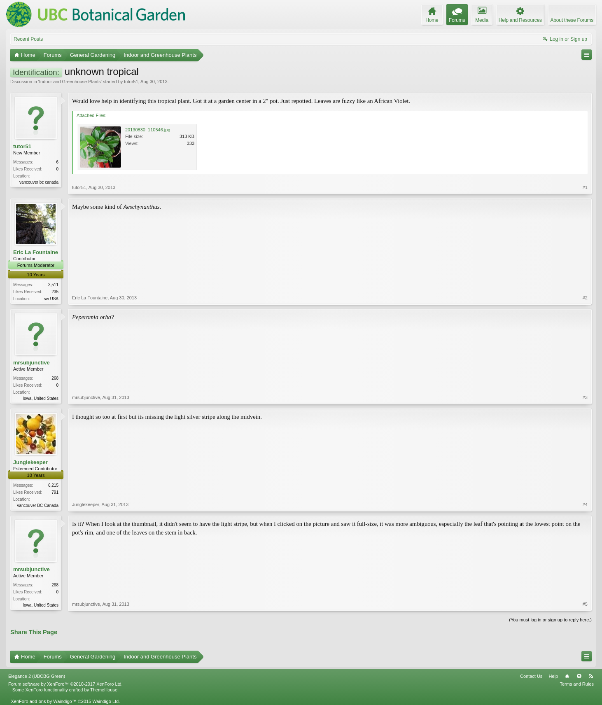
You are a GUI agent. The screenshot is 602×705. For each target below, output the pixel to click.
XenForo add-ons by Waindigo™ (43, 701)
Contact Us (531, 676)
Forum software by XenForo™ (65, 684)
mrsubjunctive (31, 363)
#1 (585, 187)
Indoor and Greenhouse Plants (70, 81)
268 (54, 378)
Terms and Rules (577, 684)
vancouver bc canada (38, 182)
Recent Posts (28, 39)
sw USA (51, 298)
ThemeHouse (103, 689)
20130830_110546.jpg (147, 129)
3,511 (53, 284)
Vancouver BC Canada (37, 505)
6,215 (53, 485)
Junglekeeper (30, 462)
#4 (585, 504)
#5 (585, 604)
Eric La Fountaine (35, 252)
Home (567, 676)
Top (579, 676)
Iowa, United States (40, 398)
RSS (591, 676)
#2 (585, 297)
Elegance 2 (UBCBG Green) (36, 676)
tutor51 (131, 81)
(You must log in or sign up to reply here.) (550, 619)
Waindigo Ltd (105, 701)
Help (553, 676)
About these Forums (572, 20)
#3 (585, 397)
